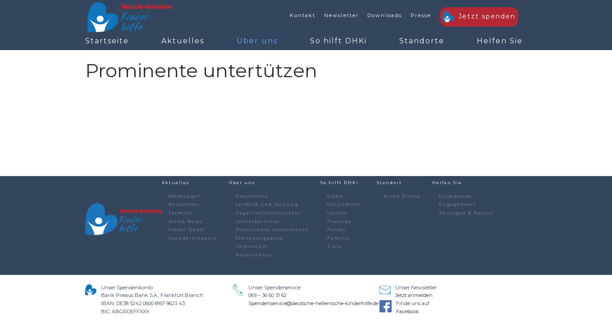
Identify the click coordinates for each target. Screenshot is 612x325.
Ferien (336, 229)
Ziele (334, 246)
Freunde (339, 221)
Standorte (421, 41)
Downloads (384, 15)
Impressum (252, 246)
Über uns (257, 41)
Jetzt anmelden (414, 295)
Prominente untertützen (272, 229)
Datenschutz (254, 254)
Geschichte (252, 196)
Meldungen (185, 196)
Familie (338, 238)
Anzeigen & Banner (467, 212)
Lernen (337, 212)
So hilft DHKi (338, 41)
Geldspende (455, 196)
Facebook (407, 311)
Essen (335, 196)
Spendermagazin (193, 238)
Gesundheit (344, 204)
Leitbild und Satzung (267, 204)
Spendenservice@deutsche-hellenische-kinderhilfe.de (313, 303)
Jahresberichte (257, 221)
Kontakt (302, 15)
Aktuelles (182, 41)
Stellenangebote (259, 238)
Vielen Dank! (187, 229)
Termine (181, 212)
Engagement (457, 204)
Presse (421, 15)
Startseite (107, 41)
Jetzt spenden (479, 17)
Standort (389, 182)
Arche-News (185, 221)
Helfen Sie (500, 41)
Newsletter (341, 15)
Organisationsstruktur (268, 212)
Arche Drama (402, 196)
